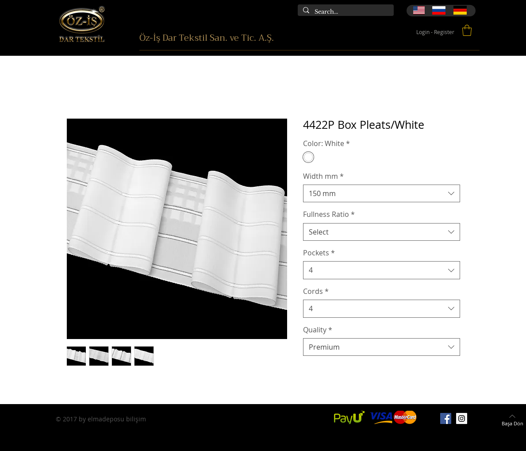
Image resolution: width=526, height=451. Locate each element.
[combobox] (381, 193)
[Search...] (345, 11)
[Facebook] (445, 418)
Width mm (323, 176)
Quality (317, 330)
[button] (467, 30)
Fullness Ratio (329, 214)
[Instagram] (461, 418)
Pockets (319, 253)
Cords (316, 291)
